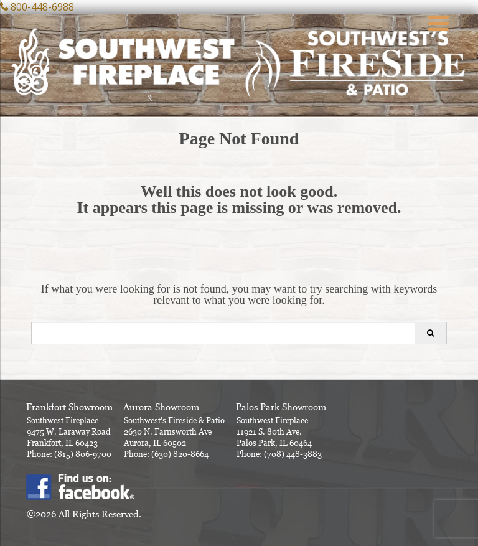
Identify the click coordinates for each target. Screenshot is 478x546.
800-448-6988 (42, 7)
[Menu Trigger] (438, 21)
